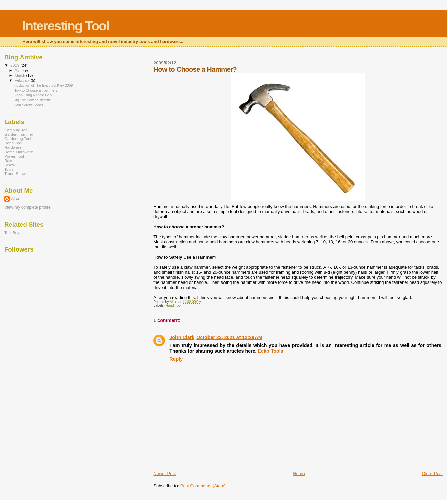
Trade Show (15, 173)
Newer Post (164, 473)
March (20, 75)
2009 (15, 65)
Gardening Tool (17, 138)
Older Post (432, 473)
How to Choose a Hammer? (35, 90)
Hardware (13, 147)
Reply (176, 359)
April (19, 70)
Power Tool (14, 156)
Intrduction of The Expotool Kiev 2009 (43, 85)
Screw (9, 165)
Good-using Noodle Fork (32, 95)
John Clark (181, 337)
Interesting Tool (65, 26)
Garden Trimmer (18, 134)
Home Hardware (18, 151)
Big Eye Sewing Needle (32, 100)
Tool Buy (12, 232)
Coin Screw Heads (28, 105)
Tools (8, 169)
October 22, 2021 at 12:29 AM (229, 337)
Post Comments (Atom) (203, 485)
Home (299, 473)
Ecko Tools (270, 351)
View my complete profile (27, 207)
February (23, 80)
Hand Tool (174, 305)
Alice (15, 198)
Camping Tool (16, 130)
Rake (8, 160)
